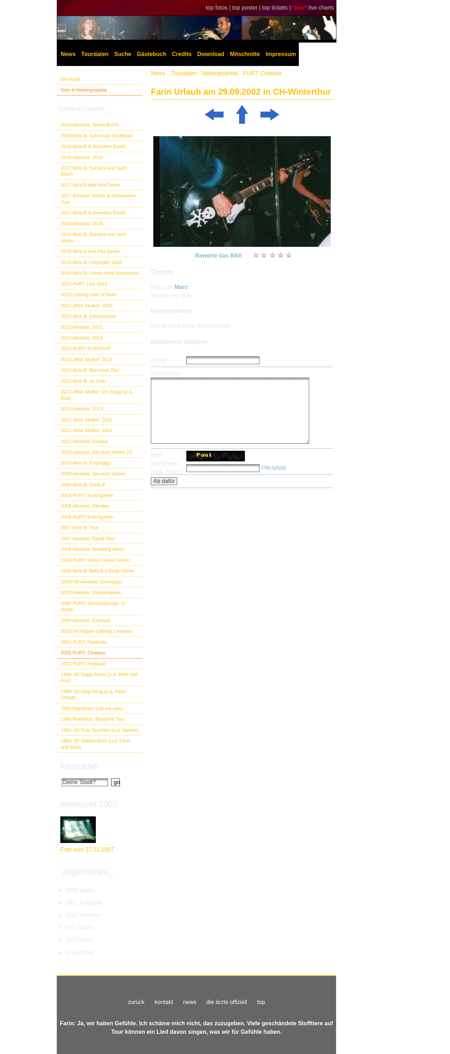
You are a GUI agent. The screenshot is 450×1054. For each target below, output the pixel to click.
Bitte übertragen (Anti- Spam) (167, 463)
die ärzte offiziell (227, 1002)
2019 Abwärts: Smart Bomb (90, 124)
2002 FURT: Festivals (83, 663)
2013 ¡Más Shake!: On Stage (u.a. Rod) (97, 394)
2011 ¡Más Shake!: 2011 (86, 430)
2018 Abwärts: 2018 (82, 157)
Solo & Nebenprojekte (84, 90)
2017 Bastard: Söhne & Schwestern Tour (98, 198)
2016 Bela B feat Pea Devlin (90, 251)
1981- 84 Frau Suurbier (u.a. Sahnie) (100, 730)
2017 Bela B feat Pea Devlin (90, 185)
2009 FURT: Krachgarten (87, 495)
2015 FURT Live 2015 (84, 284)
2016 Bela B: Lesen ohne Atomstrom (99, 273)
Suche (122, 54)
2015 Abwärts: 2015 (82, 327)
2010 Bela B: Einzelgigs (86, 463)
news (189, 1002)
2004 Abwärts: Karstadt (85, 620)
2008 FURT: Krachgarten (87, 517)
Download (210, 54)
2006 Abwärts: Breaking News (92, 549)
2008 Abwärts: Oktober (85, 506)
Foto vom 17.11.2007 (87, 850)
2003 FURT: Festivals (83, 642)
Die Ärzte (70, 79)
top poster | (247, 8)
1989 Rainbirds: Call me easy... (94, 708)
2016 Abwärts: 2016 (82, 223)
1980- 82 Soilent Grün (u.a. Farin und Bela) (95, 743)
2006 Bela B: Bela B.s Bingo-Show (97, 570)
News (68, 54)
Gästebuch (151, 54)
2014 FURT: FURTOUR (85, 348)
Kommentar (165, 373)
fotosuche (78, 766)
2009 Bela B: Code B (83, 484)
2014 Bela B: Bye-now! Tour (90, 370)
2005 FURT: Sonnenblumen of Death (93, 606)
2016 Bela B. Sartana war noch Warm (94, 237)
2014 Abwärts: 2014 (82, 337)
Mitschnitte (245, 54)
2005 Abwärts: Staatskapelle (91, 592)
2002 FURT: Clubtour (83, 652)
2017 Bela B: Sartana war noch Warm (94, 171)
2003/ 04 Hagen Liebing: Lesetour (96, 631)
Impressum (281, 54)
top (261, 1002)
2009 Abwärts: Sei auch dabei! (93, 473)
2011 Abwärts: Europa (84, 441)
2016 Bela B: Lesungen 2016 (91, 262)
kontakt (164, 1002)
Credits (182, 54)
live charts (321, 8)
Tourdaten (95, 54)
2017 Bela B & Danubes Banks (93, 212)
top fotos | (219, 8)
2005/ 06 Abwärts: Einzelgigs (91, 581)
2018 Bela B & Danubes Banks (93, 146)
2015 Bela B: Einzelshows (88, 316)
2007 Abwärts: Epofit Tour (88, 538)
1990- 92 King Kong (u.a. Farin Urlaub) (93, 694)
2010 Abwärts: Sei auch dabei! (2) (96, 452)
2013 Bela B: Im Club (83, 381)
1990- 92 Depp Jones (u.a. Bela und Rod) (99, 677)
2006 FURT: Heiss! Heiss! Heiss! (95, 560)
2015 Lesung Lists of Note (88, 294)
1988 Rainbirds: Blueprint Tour (93, 719)
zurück (136, 1002)
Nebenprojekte (219, 73)
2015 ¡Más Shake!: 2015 (86, 305)
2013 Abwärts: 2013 (82, 408)
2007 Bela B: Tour (80, 527)
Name (158, 360)
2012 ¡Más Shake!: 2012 (86, 419)
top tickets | (277, 8)
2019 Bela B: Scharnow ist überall (96, 135)
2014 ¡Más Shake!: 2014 (86, 359)
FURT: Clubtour (262, 73)
